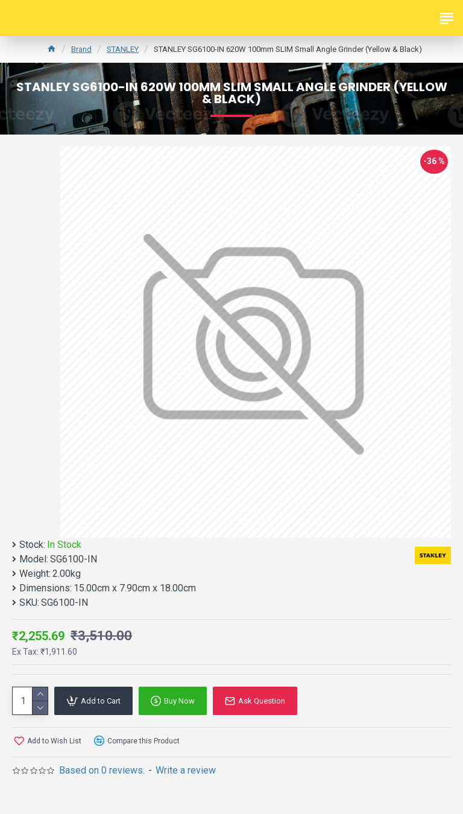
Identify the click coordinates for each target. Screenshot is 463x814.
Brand (81, 49)
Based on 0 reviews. (102, 770)
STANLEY (123, 49)
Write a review (186, 770)
